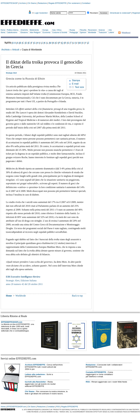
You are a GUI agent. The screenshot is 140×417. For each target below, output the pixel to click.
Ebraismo (24, 32)
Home (3, 30)
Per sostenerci (74, 3)
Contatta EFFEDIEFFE (96, 372)
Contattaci (86, 3)
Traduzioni (103, 32)
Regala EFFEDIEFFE (57, 3)
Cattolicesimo (12, 32)
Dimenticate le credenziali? (120, 13)
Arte (110, 30)
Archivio (22, 3)
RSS (88, 382)
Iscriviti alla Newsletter (35, 382)
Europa (45, 30)
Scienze (102, 30)
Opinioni (83, 32)
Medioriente (34, 30)
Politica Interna (12, 30)
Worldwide (92, 32)
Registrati (136, 13)
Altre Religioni (35, 32)
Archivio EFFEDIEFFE (35, 365)
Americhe (24, 30)
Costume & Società (59, 32)
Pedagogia (74, 32)
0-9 (14, 43)
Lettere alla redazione (35, 374)
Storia (3, 32)
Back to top (77, 295)
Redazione (42, 3)
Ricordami (94, 13)
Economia (46, 32)
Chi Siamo (31, 3)
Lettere (111, 32)
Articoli (15, 49)
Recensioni (92, 30)
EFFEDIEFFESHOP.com (11, 322)
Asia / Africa (56, 30)
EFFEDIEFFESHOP (9, 3)
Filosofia (83, 30)
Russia (72, 30)
